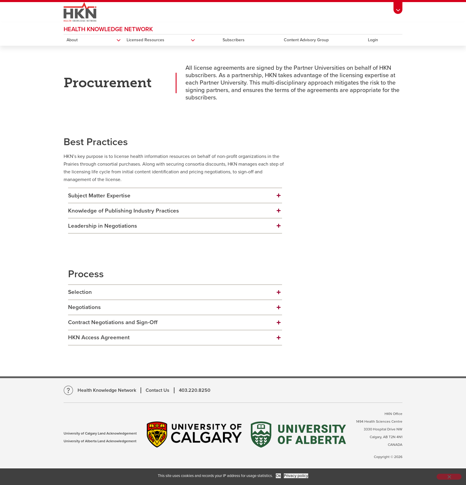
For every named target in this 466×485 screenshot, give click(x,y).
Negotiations (84, 307)
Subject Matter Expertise (99, 195)
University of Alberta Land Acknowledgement (100, 441)
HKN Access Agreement (99, 337)
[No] (449, 477)
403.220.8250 (194, 390)
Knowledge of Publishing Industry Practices (123, 210)
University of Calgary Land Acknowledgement (100, 433)
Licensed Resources (145, 39)
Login (373, 39)
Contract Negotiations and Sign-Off (113, 322)
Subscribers (234, 39)
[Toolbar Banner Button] (397, 8)
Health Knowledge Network (108, 29)
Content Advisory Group (306, 39)
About (72, 39)
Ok (278, 475)
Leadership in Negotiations (102, 226)
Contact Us (157, 390)
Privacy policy (296, 475)
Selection (80, 292)
